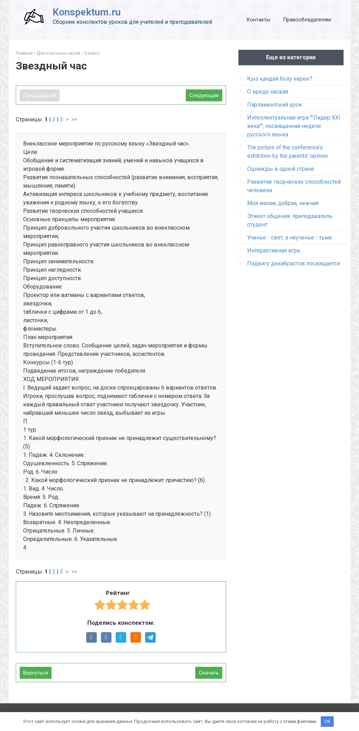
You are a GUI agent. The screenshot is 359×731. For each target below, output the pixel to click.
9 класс (92, 53)
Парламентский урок (274, 104)
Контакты (258, 19)
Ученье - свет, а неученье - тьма (289, 237)
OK (327, 721)
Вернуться (35, 673)
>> (74, 119)
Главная (24, 53)
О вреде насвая (267, 91)
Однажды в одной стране (280, 168)
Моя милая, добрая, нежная (283, 203)
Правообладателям (307, 19)
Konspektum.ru (87, 12)
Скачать (209, 673)
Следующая (204, 95)
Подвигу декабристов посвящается (293, 263)
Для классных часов (58, 53)
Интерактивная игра (273, 250)
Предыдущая (39, 95)
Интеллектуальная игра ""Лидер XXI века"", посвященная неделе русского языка (293, 126)
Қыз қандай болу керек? (279, 78)
